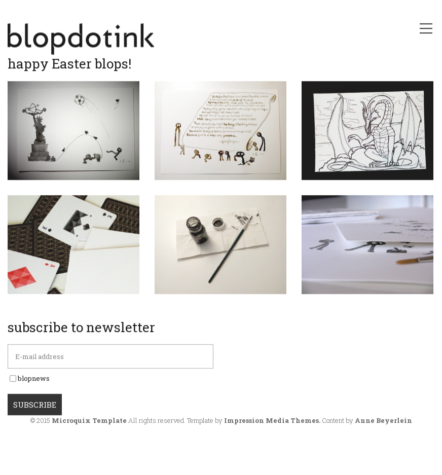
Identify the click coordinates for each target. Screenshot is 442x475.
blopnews (34, 389)
